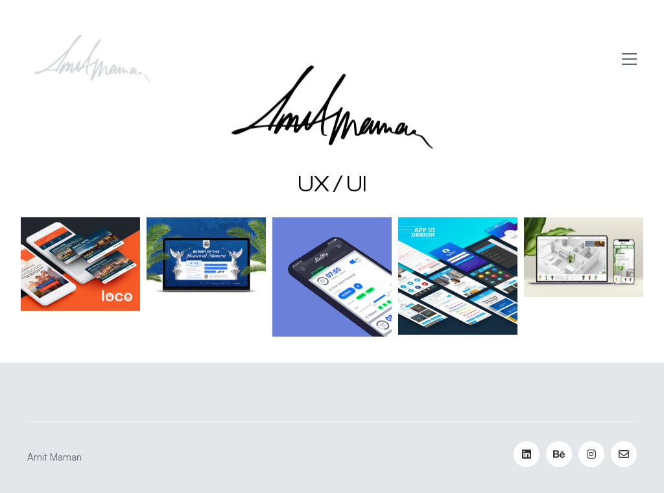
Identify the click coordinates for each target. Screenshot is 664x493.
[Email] (624, 454)
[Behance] (559, 454)
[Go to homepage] (92, 59)
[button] (629, 59)
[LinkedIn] (527, 454)
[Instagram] (591, 454)
